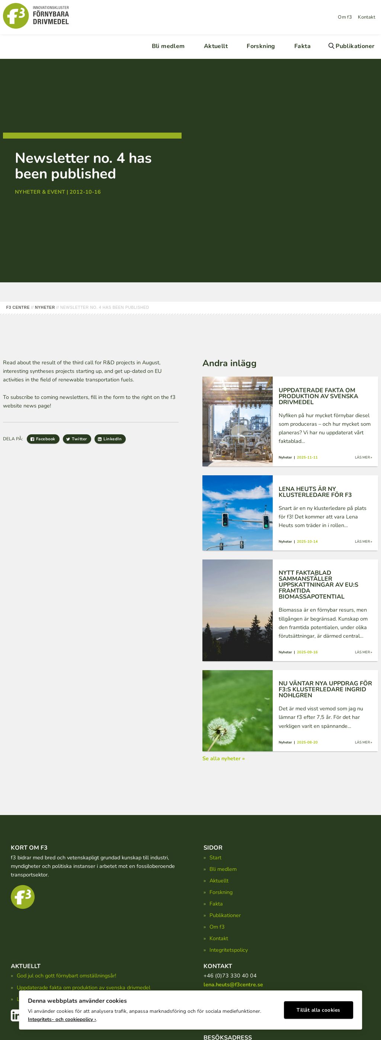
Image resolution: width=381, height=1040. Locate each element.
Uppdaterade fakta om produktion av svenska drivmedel (83, 987)
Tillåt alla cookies (318, 1008)
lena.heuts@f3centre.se (233, 984)
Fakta (302, 46)
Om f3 (345, 17)
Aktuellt (216, 46)
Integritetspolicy (228, 950)
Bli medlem (168, 46)
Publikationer (355, 46)
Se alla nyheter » (223, 758)
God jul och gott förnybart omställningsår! (66, 975)
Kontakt (366, 17)
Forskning (261, 46)
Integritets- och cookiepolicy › (62, 1017)
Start (215, 857)
